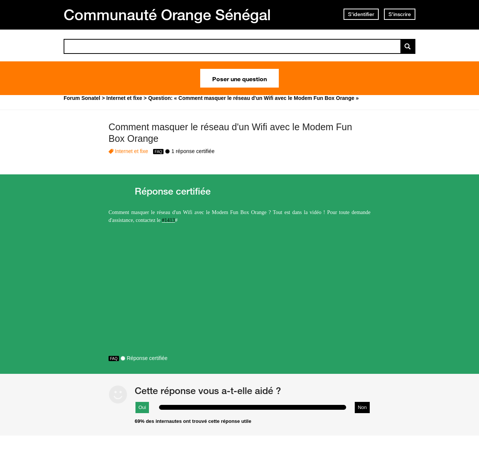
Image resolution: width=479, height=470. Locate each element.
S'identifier (361, 14)
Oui (142, 407)
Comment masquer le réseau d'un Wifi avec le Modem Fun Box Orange (230, 133)
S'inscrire (399, 14)
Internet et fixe (131, 151)
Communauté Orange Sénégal (167, 14)
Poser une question (239, 78)
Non (362, 407)
